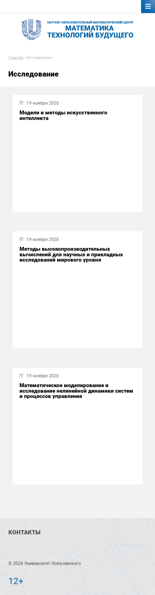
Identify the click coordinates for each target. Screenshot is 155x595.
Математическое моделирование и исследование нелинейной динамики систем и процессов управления (76, 391)
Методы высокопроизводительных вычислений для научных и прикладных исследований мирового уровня (71, 254)
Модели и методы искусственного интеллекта (63, 115)
